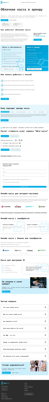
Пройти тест (6, 291)
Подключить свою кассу (9, 69)
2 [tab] (23, 209)
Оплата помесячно (15, 149)
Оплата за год (5, 149)
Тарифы (25, 385)
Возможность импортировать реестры (11, 145)
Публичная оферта (4, 396)
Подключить (4, 20)
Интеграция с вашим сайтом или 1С (10, 143)
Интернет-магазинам (5, 111)
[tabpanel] (6, 206)
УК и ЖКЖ (34, 111)
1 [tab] (21, 209)
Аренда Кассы (5, 136)
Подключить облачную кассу (34, 69)
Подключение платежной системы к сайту (10, 245)
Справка (25, 388)
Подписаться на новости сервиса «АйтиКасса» (12, 182)
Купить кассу (3, 393)
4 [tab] (25, 209)
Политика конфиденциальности (6, 398)
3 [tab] (24, 209)
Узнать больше (13, 20)
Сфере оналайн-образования (21, 111)
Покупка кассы (14, 136)
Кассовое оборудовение (28, 386)
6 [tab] (28, 253)
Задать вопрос (15, 372)
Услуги (25, 383)
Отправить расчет (24, 186)
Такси (29, 111)
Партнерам (26, 390)
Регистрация (37, 39)
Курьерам (12, 111)
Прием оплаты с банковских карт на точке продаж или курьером (15, 243)
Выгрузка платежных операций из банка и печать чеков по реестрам (16, 247)
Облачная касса (4, 395)
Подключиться (6, 372)
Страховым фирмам (41, 111)
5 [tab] (27, 209)
